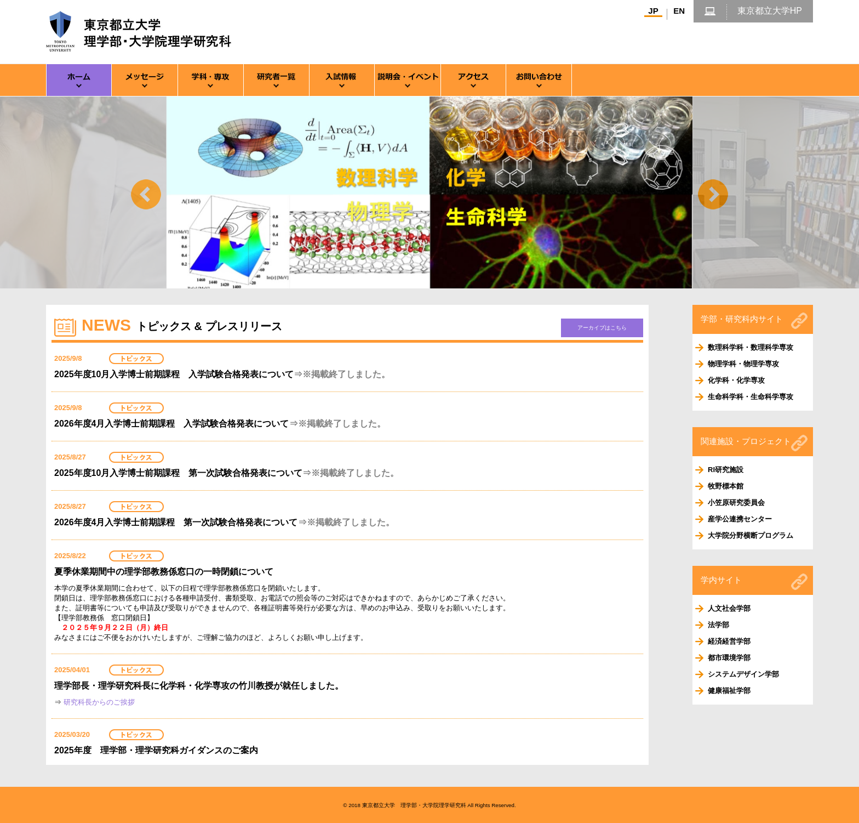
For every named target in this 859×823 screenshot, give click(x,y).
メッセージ (144, 80)
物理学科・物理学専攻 (743, 364)
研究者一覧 (276, 80)
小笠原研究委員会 (736, 502)
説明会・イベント (407, 80)
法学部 (718, 625)
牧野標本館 (725, 486)
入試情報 (342, 80)
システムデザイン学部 (743, 674)
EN (679, 10)
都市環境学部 (729, 658)
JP (653, 10)
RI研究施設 (725, 470)
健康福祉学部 (729, 690)
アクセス (473, 80)
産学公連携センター (740, 519)
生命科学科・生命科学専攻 (750, 397)
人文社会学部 (729, 608)
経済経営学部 (729, 641)
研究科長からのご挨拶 (99, 702)
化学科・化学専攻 (736, 380)
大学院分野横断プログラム (750, 535)
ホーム (79, 80)
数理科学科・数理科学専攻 (750, 347)
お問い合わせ (539, 80)
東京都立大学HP (769, 10)
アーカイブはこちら (602, 328)
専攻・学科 (210, 80)
